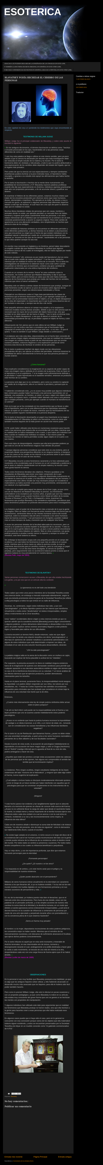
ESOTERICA (32, 11)
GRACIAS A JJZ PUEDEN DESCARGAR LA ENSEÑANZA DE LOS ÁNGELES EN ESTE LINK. (35, 63)
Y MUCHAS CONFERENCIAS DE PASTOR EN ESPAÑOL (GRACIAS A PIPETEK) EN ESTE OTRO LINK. (38, 70)
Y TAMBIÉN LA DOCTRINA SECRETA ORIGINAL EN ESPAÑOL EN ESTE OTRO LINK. (32, 67)
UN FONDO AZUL (81, 87)
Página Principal (40, 1157)
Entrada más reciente (13, 1157)
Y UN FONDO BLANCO (83, 79)
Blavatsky (14, 1096)
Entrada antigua (65, 1157)
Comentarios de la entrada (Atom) (23, 1161)
